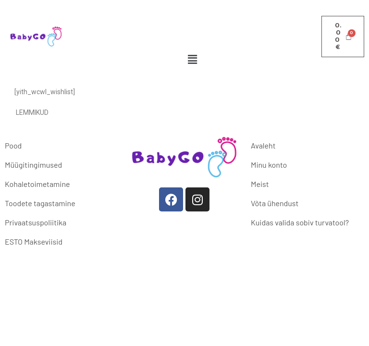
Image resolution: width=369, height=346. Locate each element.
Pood (13, 145)
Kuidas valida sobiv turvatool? (300, 222)
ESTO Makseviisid (33, 241)
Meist (260, 183)
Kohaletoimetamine (37, 183)
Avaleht (263, 145)
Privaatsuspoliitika (35, 222)
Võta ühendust (274, 203)
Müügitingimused (33, 164)
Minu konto (269, 164)
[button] (192, 59)
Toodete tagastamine (40, 203)
